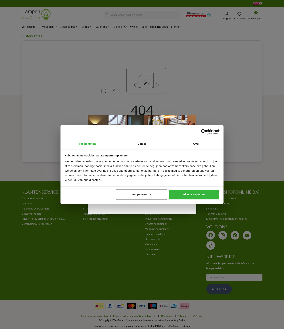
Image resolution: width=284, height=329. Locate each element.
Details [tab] (142, 143)
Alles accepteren (194, 194)
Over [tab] (196, 143)
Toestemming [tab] (88, 143)
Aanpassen (141, 194)
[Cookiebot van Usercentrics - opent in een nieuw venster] (204, 132)
